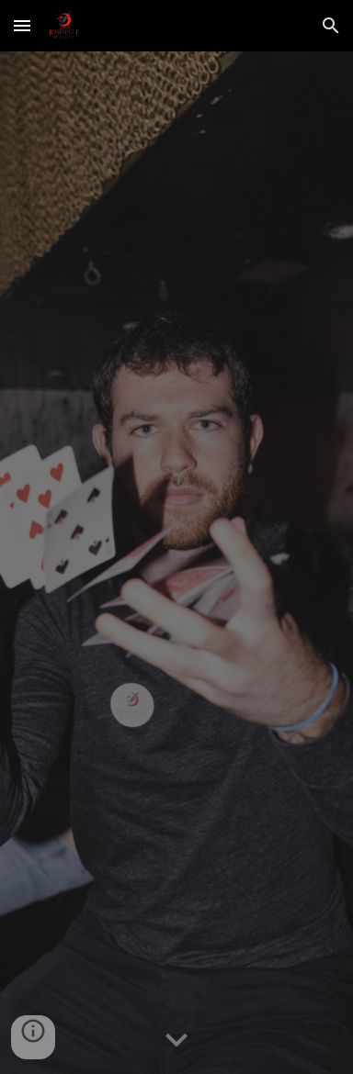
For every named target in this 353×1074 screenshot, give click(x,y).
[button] (22, 25)
